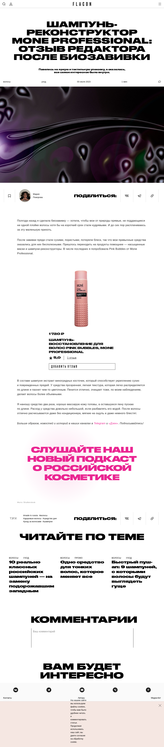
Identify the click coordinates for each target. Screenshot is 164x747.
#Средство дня (50, 518)
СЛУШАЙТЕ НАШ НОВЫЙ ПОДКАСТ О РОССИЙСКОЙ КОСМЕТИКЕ (81, 463)
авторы (81, 698)
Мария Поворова (38, 195)
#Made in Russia (30, 515)
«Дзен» (113, 423)
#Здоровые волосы (32, 518)
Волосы (7, 81)
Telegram (100, 423)
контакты (7, 698)
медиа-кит (156, 698)
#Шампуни (48, 521)
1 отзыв (71, 357)
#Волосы (43, 515)
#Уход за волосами (32, 521)
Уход (43, 81)
